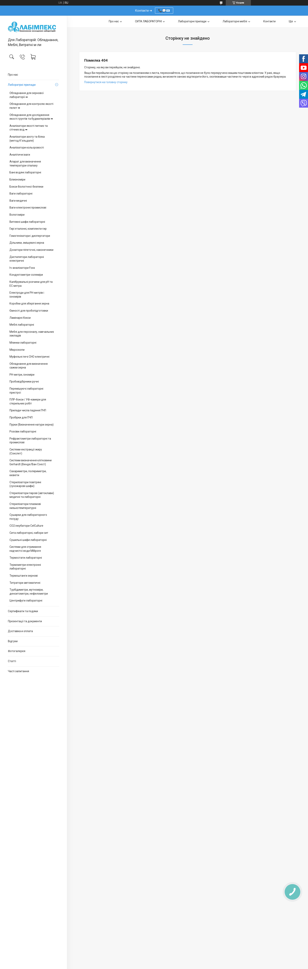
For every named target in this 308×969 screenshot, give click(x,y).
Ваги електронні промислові (27, 207)
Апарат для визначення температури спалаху (25, 163)
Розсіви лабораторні (22, 431)
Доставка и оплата (20, 631)
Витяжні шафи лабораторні (27, 221)
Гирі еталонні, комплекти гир (28, 228)
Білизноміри (17, 179)
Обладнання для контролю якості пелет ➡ (31, 105)
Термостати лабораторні (25, 557)
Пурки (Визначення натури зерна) (31, 424)
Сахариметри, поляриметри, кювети (27, 473)
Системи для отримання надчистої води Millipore (25, 548)
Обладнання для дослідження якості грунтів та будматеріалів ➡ (31, 116)
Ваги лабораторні (20, 193)
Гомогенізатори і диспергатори (29, 235)
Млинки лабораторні (22, 342)
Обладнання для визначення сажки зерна (28, 365)
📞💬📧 (164, 10)
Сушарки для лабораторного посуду (28, 516)
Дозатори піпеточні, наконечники (31, 249)
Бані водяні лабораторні (25, 172)
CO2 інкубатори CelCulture (26, 525)
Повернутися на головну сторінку (106, 82)
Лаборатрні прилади (22, 84)
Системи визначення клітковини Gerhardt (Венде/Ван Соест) (30, 462)
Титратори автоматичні (24, 582)
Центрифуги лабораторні (25, 600)
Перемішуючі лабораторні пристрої (26, 390)
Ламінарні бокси (20, 317)
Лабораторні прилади (192, 21)
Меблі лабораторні (21, 324)
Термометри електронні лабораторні (25, 566)
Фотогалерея (16, 651)
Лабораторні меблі (235, 21)
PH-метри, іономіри (21, 374)
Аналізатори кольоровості (26, 147)
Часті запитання (18, 671)
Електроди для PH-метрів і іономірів (26, 294)
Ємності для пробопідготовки (28, 310)
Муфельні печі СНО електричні (29, 356)
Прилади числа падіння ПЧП (27, 410)
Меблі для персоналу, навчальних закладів (31, 333)
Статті (12, 661)
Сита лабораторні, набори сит (28, 532)
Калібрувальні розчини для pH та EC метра (31, 283)
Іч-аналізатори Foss (22, 267)
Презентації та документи (25, 621)
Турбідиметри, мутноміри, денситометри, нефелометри (28, 591)
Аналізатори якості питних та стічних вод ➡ (28, 127)
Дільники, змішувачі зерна (26, 242)
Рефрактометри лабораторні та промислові (30, 440)
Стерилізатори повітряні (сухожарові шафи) (25, 484)
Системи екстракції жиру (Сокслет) (25, 451)
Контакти (269, 21)
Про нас (13, 74)
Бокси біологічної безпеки (26, 186)
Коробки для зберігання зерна (29, 303)
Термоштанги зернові (23, 575)
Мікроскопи (17, 349)
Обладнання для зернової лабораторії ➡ (26, 95)
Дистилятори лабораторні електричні (26, 258)
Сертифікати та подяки (23, 611)
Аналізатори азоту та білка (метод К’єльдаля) (27, 138)
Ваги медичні (18, 200)
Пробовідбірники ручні (24, 381)
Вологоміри (17, 214)
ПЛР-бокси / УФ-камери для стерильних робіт (27, 401)
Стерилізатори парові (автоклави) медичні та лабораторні (31, 495)
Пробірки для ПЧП (21, 417)
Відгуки (13, 641)
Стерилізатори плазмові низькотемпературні (25, 505)
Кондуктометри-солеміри (26, 274)
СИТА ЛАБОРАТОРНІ (148, 21)
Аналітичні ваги (19, 154)
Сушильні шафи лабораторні (28, 539)
